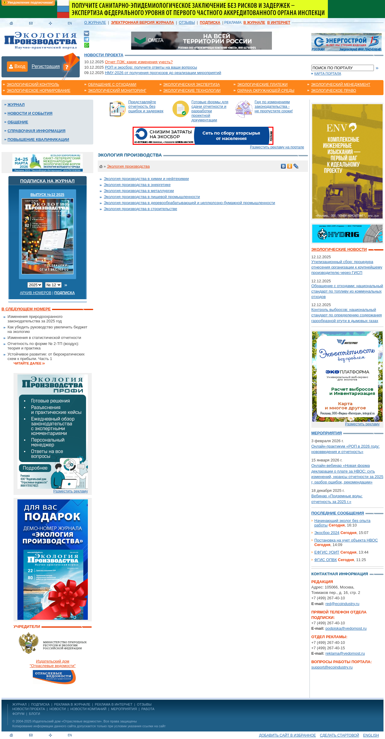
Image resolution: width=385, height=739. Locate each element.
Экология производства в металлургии (139, 190)
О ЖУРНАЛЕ (95, 22)
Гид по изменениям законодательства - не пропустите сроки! (274, 106)
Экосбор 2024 (326, 532)
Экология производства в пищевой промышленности (152, 196)
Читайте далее (28, 363)
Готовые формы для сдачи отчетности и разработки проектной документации (210, 111)
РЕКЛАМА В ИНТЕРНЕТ (113, 704)
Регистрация (46, 66)
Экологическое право (333, 90)
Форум (18, 714)
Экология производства (128, 166)
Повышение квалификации (38, 139)
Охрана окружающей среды (265, 90)
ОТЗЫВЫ (187, 22)
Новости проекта (103, 55)
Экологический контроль (33, 84)
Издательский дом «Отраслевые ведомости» (67, 721)
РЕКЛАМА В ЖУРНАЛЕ (72, 704)
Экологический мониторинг (117, 90)
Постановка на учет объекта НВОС (346, 540)
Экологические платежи (262, 84)
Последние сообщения (337, 513)
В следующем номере (26, 309)
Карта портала (327, 73)
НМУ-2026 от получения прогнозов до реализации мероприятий (163, 72)
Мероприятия (326, 433)
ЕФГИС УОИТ (326, 552)
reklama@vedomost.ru (345, 653)
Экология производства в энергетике (137, 184)
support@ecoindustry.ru (332, 667)
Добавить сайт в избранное (287, 735)
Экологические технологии (192, 90)
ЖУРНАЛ (19, 704)
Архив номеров (35, 293)
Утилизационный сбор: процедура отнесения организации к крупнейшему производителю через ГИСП (346, 267)
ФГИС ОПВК (325, 559)
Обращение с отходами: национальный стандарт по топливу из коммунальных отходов (347, 291)
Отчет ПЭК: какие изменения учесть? (139, 62)
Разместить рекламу (70, 491)
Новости (57, 709)
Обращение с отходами (112, 84)
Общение (18, 122)
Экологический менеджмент (340, 84)
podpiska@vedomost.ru (346, 628)
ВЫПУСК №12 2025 (47, 195)
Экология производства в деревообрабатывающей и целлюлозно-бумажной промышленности (189, 202)
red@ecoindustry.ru (342, 603)
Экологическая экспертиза (191, 84)
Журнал (16, 104)
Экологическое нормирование (38, 90)
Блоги (34, 714)
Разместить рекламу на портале (277, 147)
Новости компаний (88, 709)
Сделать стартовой (339, 735)
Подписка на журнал (47, 180)
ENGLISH (371, 735)
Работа (147, 709)
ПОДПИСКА (40, 704)
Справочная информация (37, 131)
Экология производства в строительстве (140, 208)
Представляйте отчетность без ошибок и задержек (146, 106)
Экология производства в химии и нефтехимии (146, 178)
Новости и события (30, 113)
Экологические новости (339, 249)
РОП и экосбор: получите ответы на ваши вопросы (151, 67)
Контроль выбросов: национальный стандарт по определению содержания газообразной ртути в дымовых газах (346, 315)
